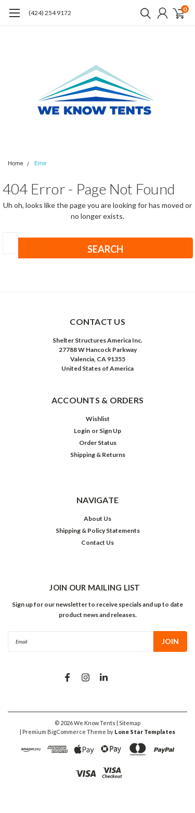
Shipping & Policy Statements (98, 530)
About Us (97, 518)
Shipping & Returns (97, 454)
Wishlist (98, 419)
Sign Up (110, 431)
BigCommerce (66, 731)
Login (82, 431)
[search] (143, 13)
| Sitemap (128, 722)
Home (15, 163)
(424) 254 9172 (50, 13)
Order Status (97, 443)
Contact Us (97, 542)
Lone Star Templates (144, 731)
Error (40, 163)
